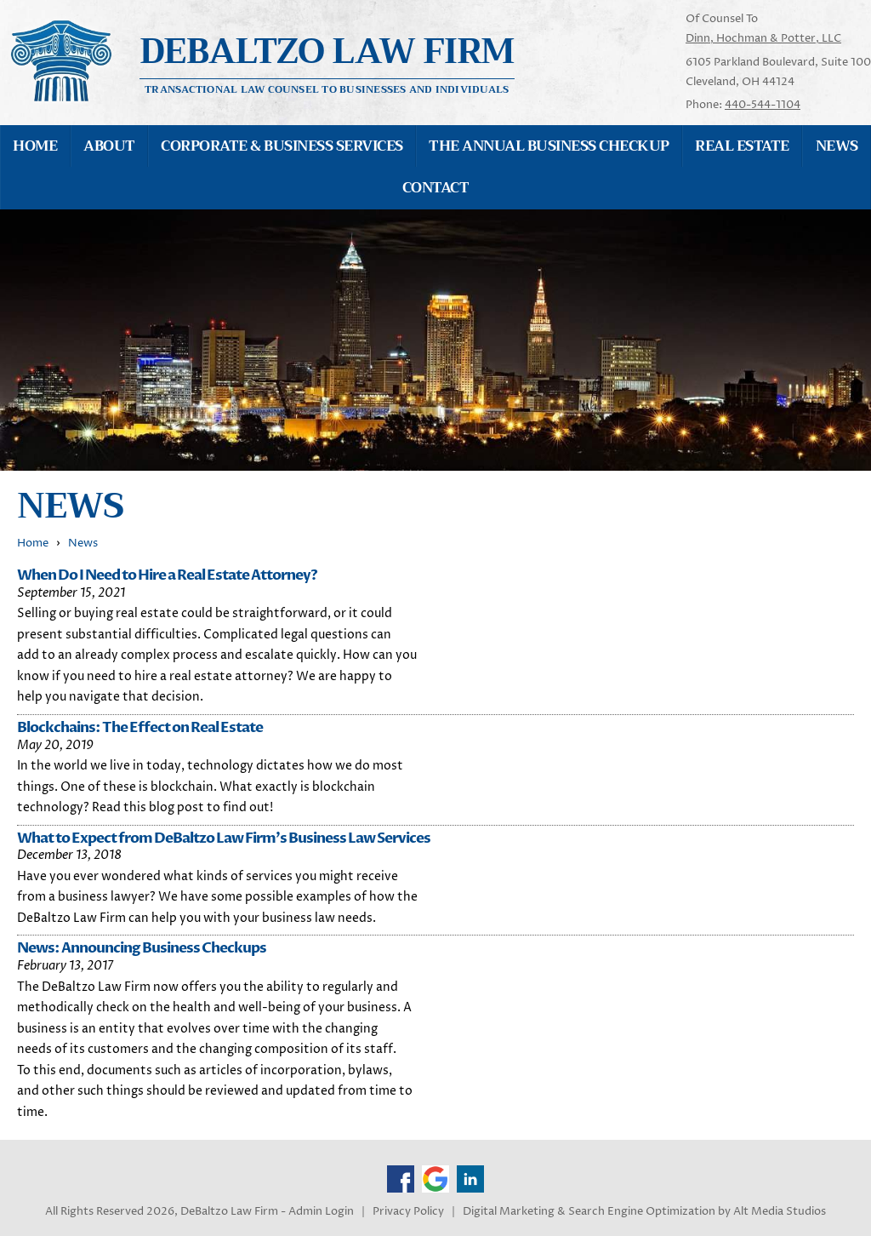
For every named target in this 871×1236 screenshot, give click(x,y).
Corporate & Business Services (281, 146)
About (108, 146)
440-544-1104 (762, 104)
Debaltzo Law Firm (327, 51)
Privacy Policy (408, 1212)
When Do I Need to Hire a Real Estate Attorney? (167, 575)
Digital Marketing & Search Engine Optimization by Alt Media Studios (644, 1212)
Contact (435, 187)
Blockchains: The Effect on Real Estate (140, 727)
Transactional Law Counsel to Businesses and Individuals (327, 88)
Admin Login (321, 1212)
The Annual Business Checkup (549, 146)
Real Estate (741, 146)
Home (35, 146)
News (83, 543)
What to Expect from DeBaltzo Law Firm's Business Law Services (223, 838)
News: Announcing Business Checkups (141, 948)
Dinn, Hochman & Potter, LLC (763, 38)
